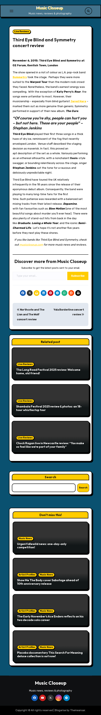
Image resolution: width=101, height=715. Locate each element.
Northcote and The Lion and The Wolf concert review (30, 314)
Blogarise (60, 710)
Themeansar (77, 710)
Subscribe (78, 275)
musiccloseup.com (31, 244)
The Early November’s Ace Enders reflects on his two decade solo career (50, 618)
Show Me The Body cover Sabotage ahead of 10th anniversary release (48, 582)
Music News (25, 538)
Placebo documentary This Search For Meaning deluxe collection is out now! (50, 654)
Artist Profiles (27, 574)
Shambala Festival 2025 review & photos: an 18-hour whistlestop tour (49, 408)
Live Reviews (21, 31)
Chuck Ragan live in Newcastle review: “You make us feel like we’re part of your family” (50, 445)
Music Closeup (49, 7)
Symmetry (20, 77)
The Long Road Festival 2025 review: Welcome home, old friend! (48, 371)
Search (50, 477)
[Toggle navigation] (11, 11)
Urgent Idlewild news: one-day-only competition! (41, 545)
